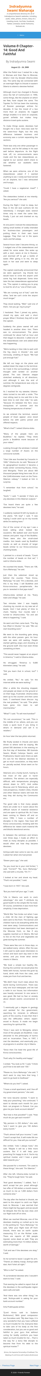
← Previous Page (7, 1365)
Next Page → (35, 1365)
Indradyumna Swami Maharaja (20, 8)
